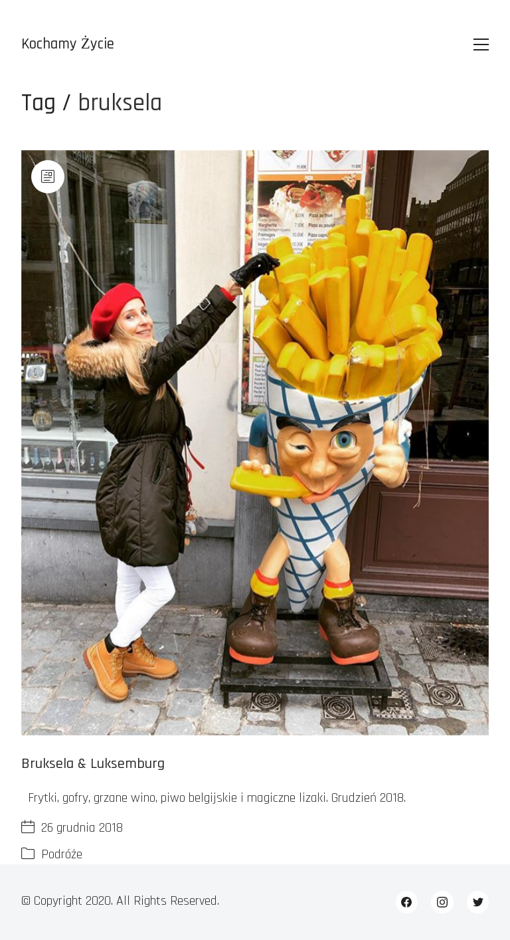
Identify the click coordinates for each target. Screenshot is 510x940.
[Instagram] (442, 902)
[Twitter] (478, 902)
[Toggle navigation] (481, 44)
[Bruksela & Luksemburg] (255, 442)
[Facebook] (407, 902)
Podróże (61, 854)
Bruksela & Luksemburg (93, 764)
